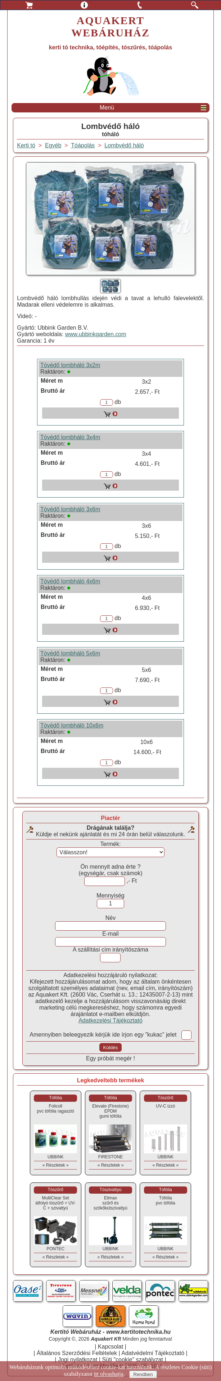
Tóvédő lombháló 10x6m (71, 725)
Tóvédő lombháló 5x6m (70, 653)
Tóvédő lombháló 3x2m (70, 365)
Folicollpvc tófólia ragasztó (55, 1109)
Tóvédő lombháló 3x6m (70, 509)
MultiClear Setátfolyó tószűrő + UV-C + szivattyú (55, 1203)
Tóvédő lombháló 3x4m (70, 437)
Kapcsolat (110, 1347)
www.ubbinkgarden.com (95, 334)
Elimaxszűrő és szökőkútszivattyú (110, 1203)
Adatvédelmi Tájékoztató (152, 1353)
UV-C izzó (165, 1106)
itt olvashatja (108, 1374)
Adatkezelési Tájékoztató (110, 1020)
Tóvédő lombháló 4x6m (70, 581)
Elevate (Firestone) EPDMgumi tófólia (110, 1111)
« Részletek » (55, 1165)
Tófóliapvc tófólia (165, 1200)
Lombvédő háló (124, 145)
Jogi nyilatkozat (77, 1360)
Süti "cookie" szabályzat (132, 1360)
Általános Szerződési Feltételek (77, 1353)
